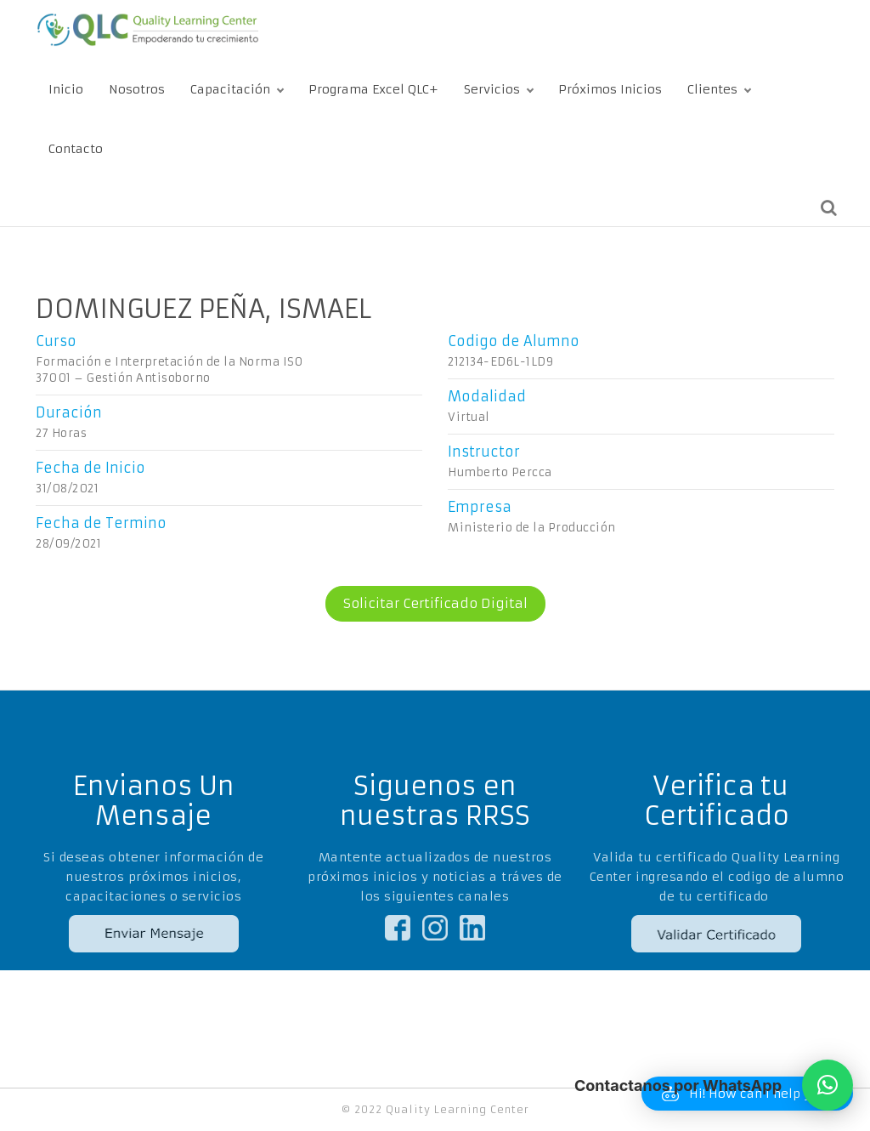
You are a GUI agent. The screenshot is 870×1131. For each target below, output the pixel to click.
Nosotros (137, 89)
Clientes (712, 89)
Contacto (75, 148)
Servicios (492, 89)
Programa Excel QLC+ (373, 89)
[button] (827, 1085)
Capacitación (230, 89)
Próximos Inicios (610, 89)
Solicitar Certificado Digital (426, 603)
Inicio (65, 89)
